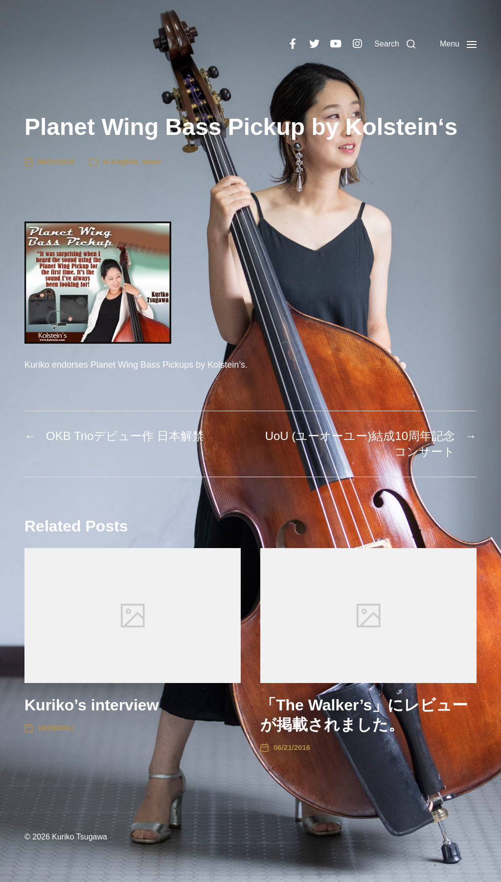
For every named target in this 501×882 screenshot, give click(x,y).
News (151, 161)
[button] (395, 44)
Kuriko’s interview (91, 705)
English (125, 161)
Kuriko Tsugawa (79, 837)
